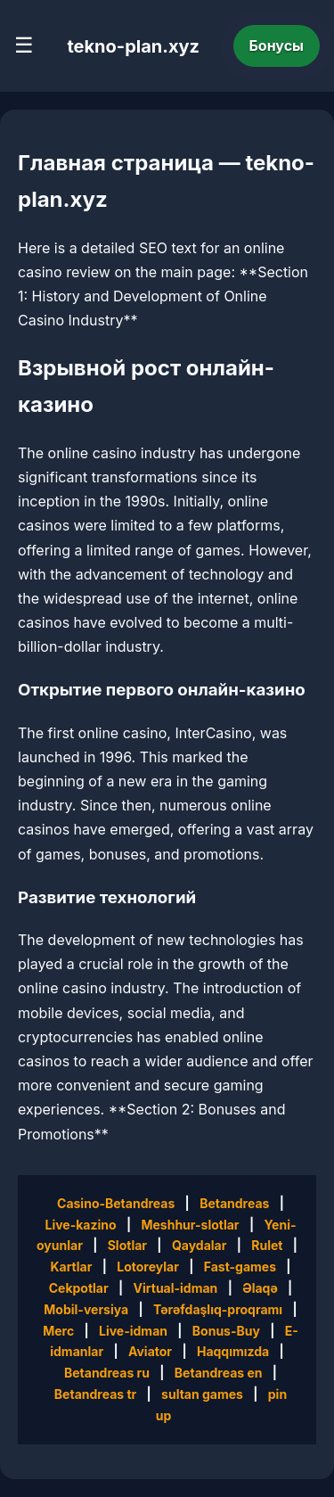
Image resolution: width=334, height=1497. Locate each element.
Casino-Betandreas (116, 1203)
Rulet (266, 1245)
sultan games (202, 1394)
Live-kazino (80, 1224)
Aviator (150, 1351)
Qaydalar (199, 1245)
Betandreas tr (95, 1394)
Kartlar (71, 1266)
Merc (58, 1330)
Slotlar (127, 1245)
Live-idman (133, 1330)
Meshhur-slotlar (190, 1224)
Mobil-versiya (86, 1309)
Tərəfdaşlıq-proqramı (217, 1309)
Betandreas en (219, 1372)
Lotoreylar (148, 1266)
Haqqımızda (233, 1351)
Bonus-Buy (226, 1330)
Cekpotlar (79, 1287)
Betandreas (234, 1203)
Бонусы (277, 45)
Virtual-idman (176, 1287)
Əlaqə (260, 1287)
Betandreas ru (107, 1372)
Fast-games (240, 1266)
